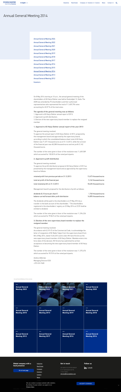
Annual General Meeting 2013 (44, 75)
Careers (97, 3)
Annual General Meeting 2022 (44, 42)
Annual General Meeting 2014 (44, 71)
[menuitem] (23, 3)
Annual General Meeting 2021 (44, 46)
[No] (119, 385)
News (103, 3)
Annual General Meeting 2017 (44, 60)
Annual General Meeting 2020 (44, 50)
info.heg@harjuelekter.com (68, 374)
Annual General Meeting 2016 (44, 64)
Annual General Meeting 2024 (44, 39)
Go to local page (23, 370)
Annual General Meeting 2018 (44, 57)
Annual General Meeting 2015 (44, 68)
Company (82, 3)
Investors (90, 3)
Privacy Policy (30, 387)
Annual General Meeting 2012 (44, 78)
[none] (23, 3)
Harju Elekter (9, 3)
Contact (110, 3)
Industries (66, 3)
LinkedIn (88, 368)
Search (117, 3)
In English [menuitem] (23, 3)
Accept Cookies (85, 383)
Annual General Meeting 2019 (44, 53)
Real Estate (74, 3)
